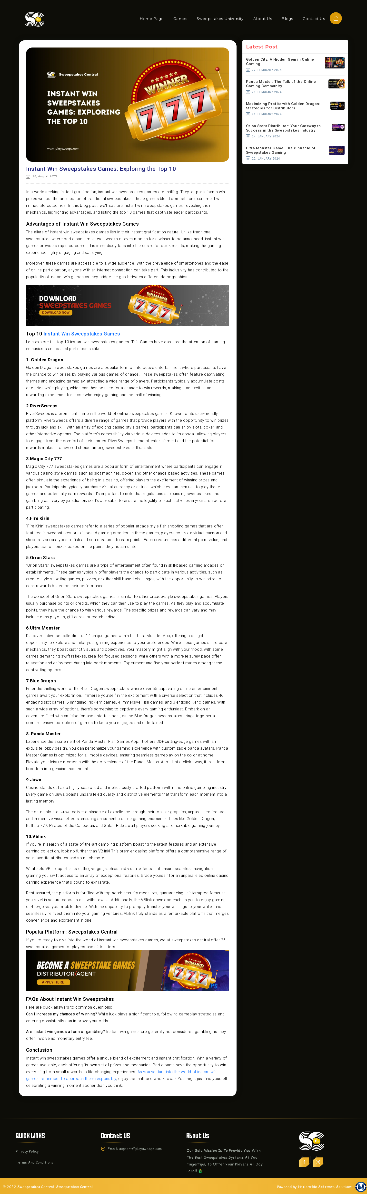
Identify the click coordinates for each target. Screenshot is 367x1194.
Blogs (287, 18)
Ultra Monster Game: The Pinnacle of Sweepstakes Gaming (281, 150)
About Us (262, 18)
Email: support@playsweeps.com (135, 1148)
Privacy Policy (27, 1151)
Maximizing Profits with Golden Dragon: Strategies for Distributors (283, 106)
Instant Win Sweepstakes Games (81, 334)
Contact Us (314, 18)
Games (180, 18)
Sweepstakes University (220, 18)
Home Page (152, 18)
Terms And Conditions (34, 1162)
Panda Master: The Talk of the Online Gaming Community (281, 83)
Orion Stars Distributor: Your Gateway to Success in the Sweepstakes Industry (283, 128)
